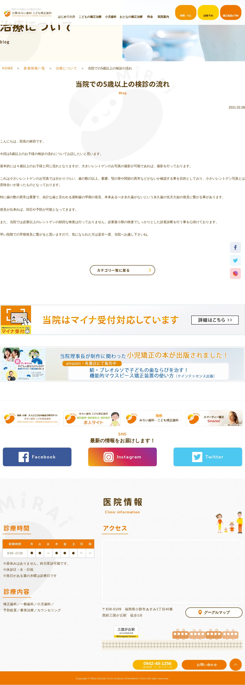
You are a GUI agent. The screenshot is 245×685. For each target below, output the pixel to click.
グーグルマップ (217, 613)
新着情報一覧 (34, 68)
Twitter (214, 457)
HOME (7, 68)
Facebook (44, 457)
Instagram (129, 457)
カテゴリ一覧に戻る (113, 270)
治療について (66, 68)
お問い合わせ (207, 664)
